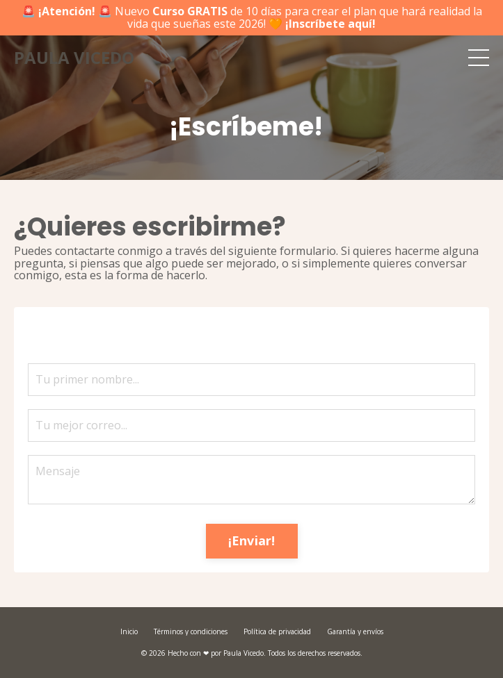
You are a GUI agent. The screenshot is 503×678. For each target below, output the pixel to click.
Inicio (129, 631)
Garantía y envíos (355, 631)
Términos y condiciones (190, 631)
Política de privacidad (277, 631)
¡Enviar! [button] (252, 540)
